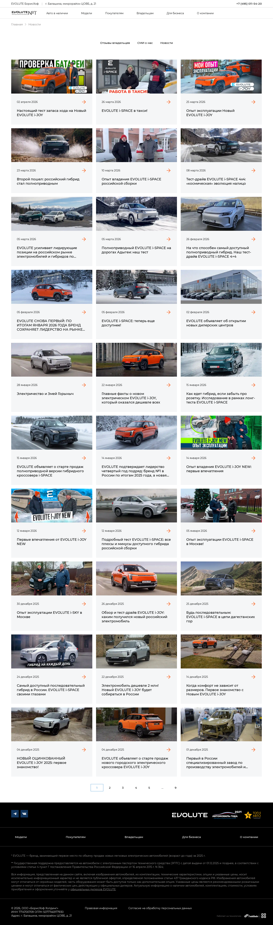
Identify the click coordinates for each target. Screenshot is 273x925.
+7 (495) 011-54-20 (249, 3)
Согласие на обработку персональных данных (160, 908)
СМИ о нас (145, 43)
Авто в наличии (57, 13)
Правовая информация (101, 908)
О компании (205, 13)
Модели (86, 13)
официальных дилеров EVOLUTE (93, 889)
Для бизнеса (175, 13)
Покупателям (114, 13)
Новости (166, 43)
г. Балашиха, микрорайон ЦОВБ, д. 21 (70, 3)
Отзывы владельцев (115, 43)
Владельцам (145, 13)
